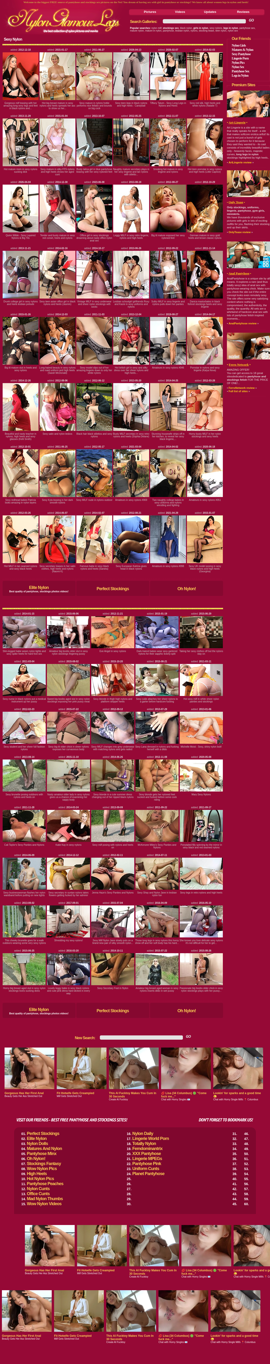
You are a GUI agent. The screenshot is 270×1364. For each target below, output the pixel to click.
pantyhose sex (247, 28)
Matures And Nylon (44, 1148)
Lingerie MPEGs (147, 1158)
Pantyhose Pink (146, 1163)
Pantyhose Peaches (45, 1183)
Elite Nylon (39, 587)
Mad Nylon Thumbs (45, 1198)
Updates (210, 12)
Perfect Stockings (112, 588)
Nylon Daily (142, 1133)
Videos (180, 12)
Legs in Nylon (240, 75)
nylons (194, 30)
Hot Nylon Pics (40, 1178)
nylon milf (157, 28)
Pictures (150, 12)
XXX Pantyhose (146, 1153)
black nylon (186, 28)
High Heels (37, 1173)
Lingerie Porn (240, 58)
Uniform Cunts (145, 1168)
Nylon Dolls (37, 1143)
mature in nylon (153, 30)
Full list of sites (238, 391)
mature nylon (137, 30)
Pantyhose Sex (240, 71)
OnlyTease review (240, 232)
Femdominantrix (147, 1148)
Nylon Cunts (38, 1188)
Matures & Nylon (242, 50)
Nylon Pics (238, 62)
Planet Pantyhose (148, 1173)
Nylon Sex (238, 67)
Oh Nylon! (186, 588)
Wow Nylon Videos (44, 1203)
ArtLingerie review (240, 162)
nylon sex (233, 30)
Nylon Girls (239, 45)
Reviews (243, 12)
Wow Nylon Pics (42, 1168)
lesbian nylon (182, 30)
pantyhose (168, 30)
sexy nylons (215, 28)
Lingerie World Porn (150, 1138)
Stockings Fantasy (44, 1163)
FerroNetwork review (242, 387)
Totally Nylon (144, 1143)
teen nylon (220, 30)
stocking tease (206, 30)
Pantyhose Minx (41, 1153)
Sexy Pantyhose (241, 54)
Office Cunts (38, 1193)
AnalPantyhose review (243, 323)
